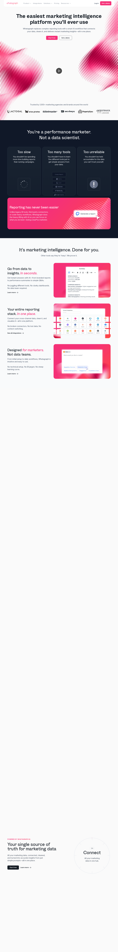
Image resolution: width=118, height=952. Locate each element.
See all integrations (15, 333)
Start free (51, 38)
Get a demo (106, 3)
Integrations (37, 3)
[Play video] (59, 71)
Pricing (56, 3)
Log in (96, 3)
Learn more (12, 292)
